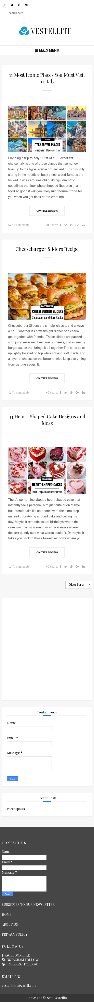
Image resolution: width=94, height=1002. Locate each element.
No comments (20, 225)
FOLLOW (31, 960)
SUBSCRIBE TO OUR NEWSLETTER (28, 904)
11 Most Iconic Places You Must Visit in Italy (47, 77)
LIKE (26, 955)
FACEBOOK (13, 955)
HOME (7, 914)
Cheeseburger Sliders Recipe (47, 249)
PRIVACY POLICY (14, 934)
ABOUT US (10, 924)
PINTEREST (14, 964)
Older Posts (76, 584)
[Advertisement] (47, 648)
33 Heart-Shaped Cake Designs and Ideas (47, 419)
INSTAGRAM (14, 960)
